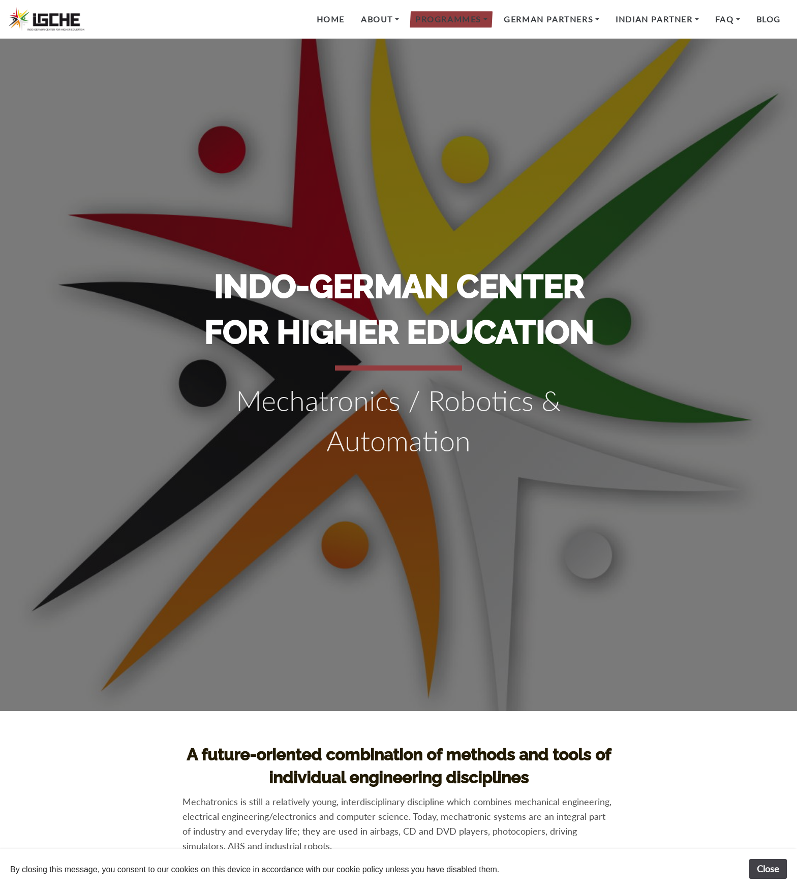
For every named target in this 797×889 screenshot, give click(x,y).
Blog (768, 19)
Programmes (448, 19)
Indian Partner (654, 19)
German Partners (548, 19)
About (377, 19)
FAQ (724, 19)
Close (768, 868)
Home (331, 19)
